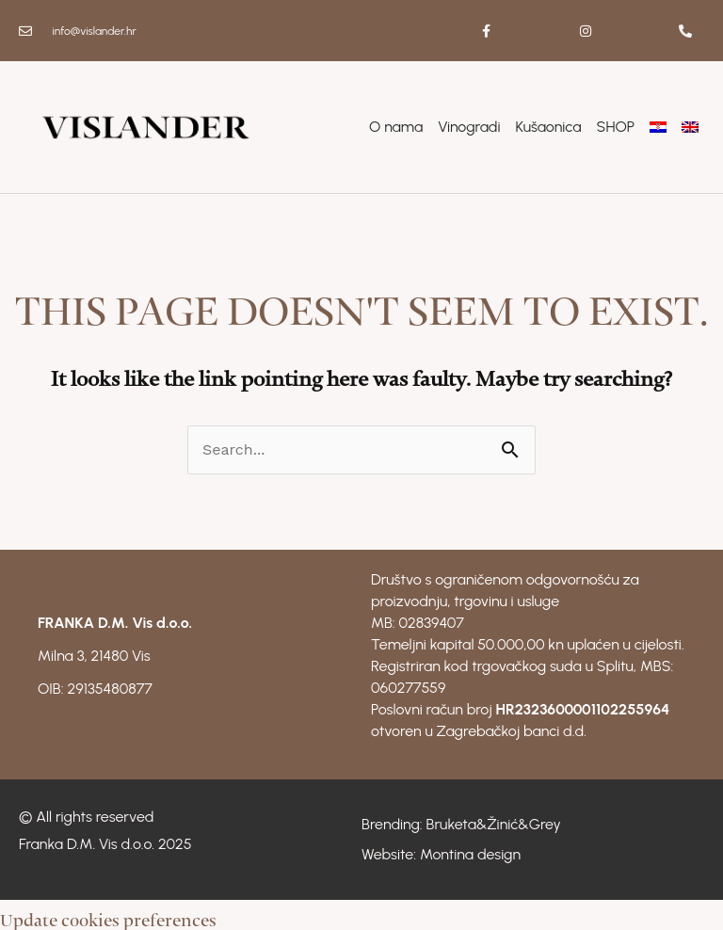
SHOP (616, 127)
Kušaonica (549, 127)
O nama (396, 127)
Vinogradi (469, 127)
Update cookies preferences (108, 915)
